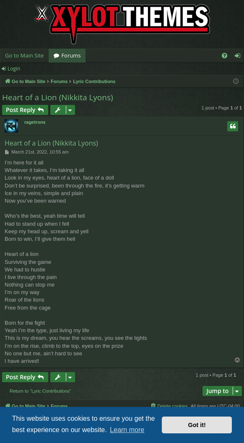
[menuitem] (224, 56)
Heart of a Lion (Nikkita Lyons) (57, 97)
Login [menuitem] (239, 57)
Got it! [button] (197, 425)
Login (14, 68)
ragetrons (35, 122)
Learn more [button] (127, 429)
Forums (70, 55)
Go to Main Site (24, 55)
